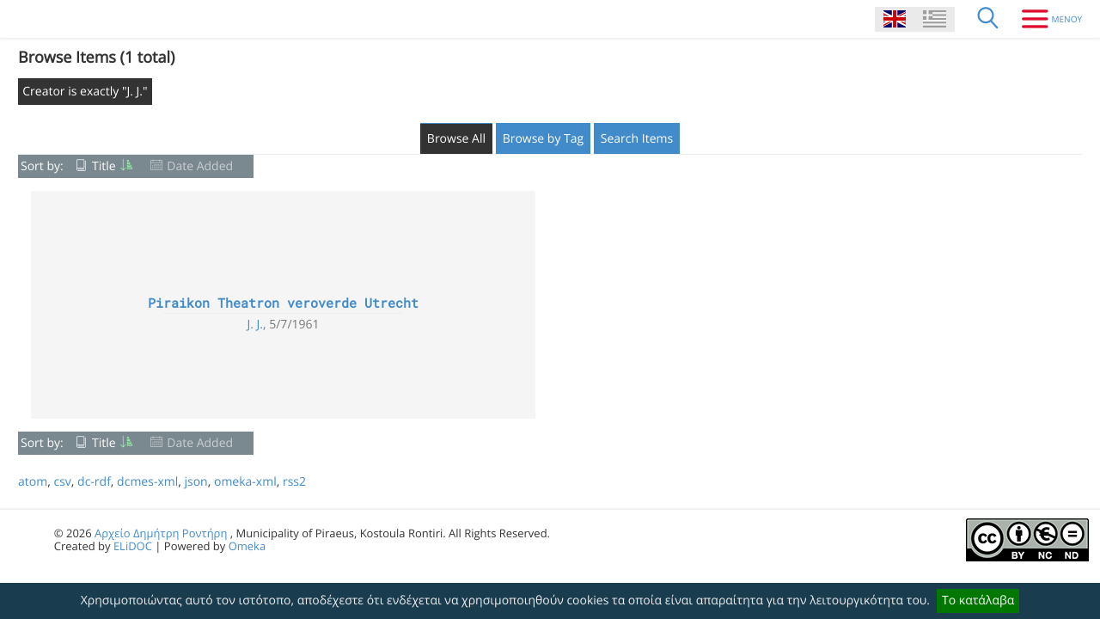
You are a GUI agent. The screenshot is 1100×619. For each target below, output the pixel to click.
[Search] (988, 19)
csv (61, 482)
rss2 (294, 482)
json (195, 482)
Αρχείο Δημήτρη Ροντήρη (161, 533)
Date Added (200, 166)
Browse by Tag (543, 139)
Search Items (637, 139)
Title (104, 166)
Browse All (456, 139)
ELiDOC (132, 546)
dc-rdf (94, 482)
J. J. (255, 324)
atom (32, 482)
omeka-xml (245, 482)
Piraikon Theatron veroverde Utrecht (283, 303)
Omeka (247, 546)
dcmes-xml (147, 482)
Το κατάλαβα (978, 600)
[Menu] (1045, 19)
